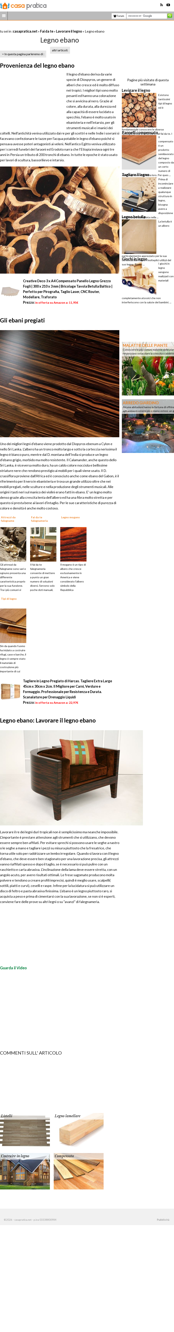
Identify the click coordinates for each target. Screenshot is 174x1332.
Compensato (64, 1156)
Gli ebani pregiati (22, 320)
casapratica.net (25, 31)
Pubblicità (163, 1219)
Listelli (6, 1116)
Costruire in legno (15, 1156)
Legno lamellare (67, 1116)
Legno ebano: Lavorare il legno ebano (48, 720)
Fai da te (46, 31)
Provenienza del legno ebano (37, 65)
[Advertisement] (45, 26)
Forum (119, 15)
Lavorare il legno (69, 31)
